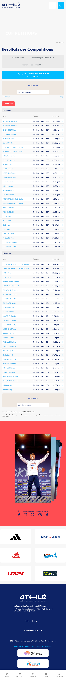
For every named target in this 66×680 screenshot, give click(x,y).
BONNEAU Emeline (10, 121)
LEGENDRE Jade (9, 173)
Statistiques (7, 97)
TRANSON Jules (9, 368)
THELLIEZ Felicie (9, 233)
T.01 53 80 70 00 (20, 611)
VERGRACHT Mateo (10, 376)
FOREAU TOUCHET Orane (13, 147)
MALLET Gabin (8, 333)
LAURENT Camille (9, 316)
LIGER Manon (8, 182)
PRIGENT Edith (8, 208)
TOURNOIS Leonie (10, 242)
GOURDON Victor (10, 299)
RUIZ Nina (6, 225)
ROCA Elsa (7, 216)
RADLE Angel (8, 350)
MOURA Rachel (8, 190)
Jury (61, 97)
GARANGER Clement (11, 281)
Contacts (48, 646)
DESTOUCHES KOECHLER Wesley (16, 264)
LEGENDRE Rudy (9, 325)
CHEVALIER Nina (9, 130)
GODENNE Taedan (10, 290)
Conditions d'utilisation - (23, 646)
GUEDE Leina (8, 164)
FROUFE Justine (9, 156)
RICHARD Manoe (9, 359)
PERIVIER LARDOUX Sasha (13, 199)
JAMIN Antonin (8, 307)
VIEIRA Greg (7, 385)
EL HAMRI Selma (9, 138)
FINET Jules (7, 273)
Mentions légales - (38, 646)
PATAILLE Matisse (9, 342)
